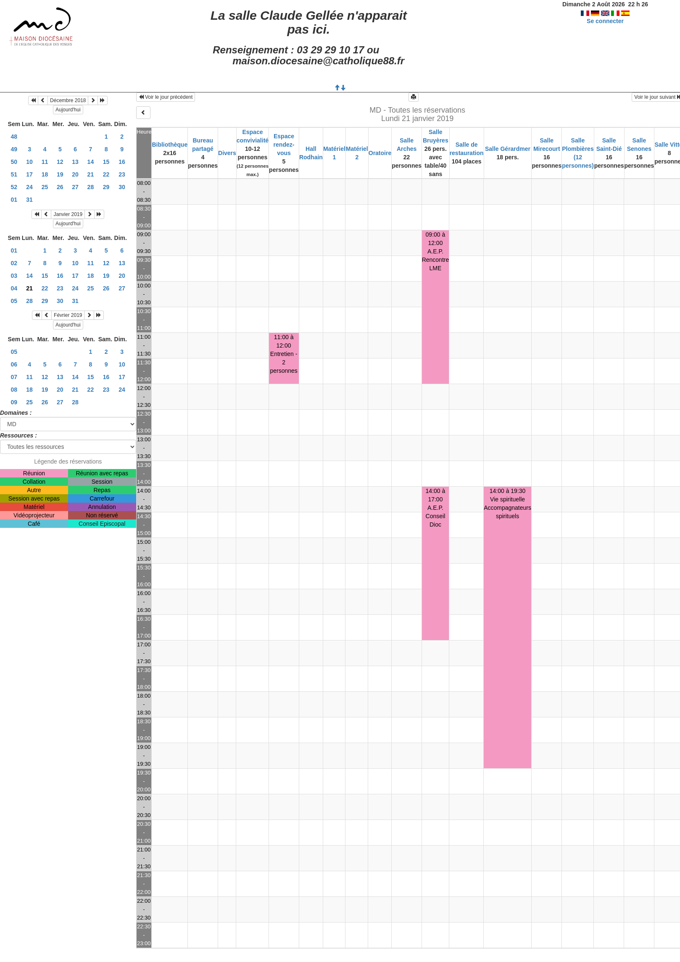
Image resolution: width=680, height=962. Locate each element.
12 (60, 161)
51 (14, 174)
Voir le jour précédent (166, 97)
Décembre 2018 (68, 100)
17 (29, 174)
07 (14, 377)
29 (106, 187)
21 (90, 174)
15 (106, 161)
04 (14, 288)
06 (14, 364)
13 (75, 161)
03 (14, 275)
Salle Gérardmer (507, 148)
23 (122, 174)
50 (14, 161)
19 (60, 174)
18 (45, 174)
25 (45, 187)
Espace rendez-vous (284, 144)
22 (106, 174)
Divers (227, 153)
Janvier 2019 (67, 214)
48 (14, 136)
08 (14, 389)
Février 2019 (68, 315)
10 (29, 161)
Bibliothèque (169, 144)
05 (14, 301)
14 (90, 161)
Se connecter (605, 21)
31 (29, 199)
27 (75, 187)
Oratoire (380, 153)
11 (45, 161)
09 (14, 402)
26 (60, 187)
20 (75, 174)
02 (14, 263)
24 (29, 187)
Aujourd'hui (68, 110)
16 (122, 161)
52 (14, 187)
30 (122, 187)
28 (90, 187)
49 (14, 149)
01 (14, 199)
